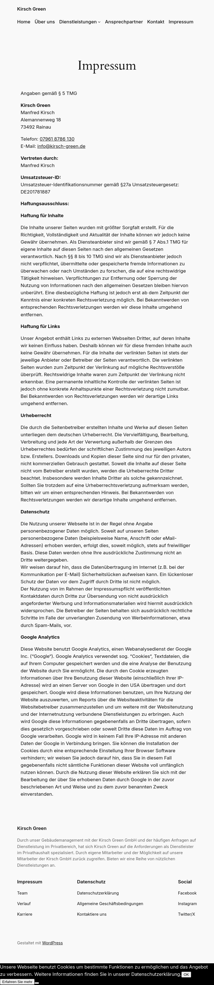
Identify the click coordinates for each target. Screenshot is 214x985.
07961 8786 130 (57, 139)
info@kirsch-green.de (61, 146)
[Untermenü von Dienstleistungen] (99, 21)
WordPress (52, 942)
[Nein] (37, 983)
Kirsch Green (31, 9)
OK (186, 974)
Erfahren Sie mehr (17, 982)
